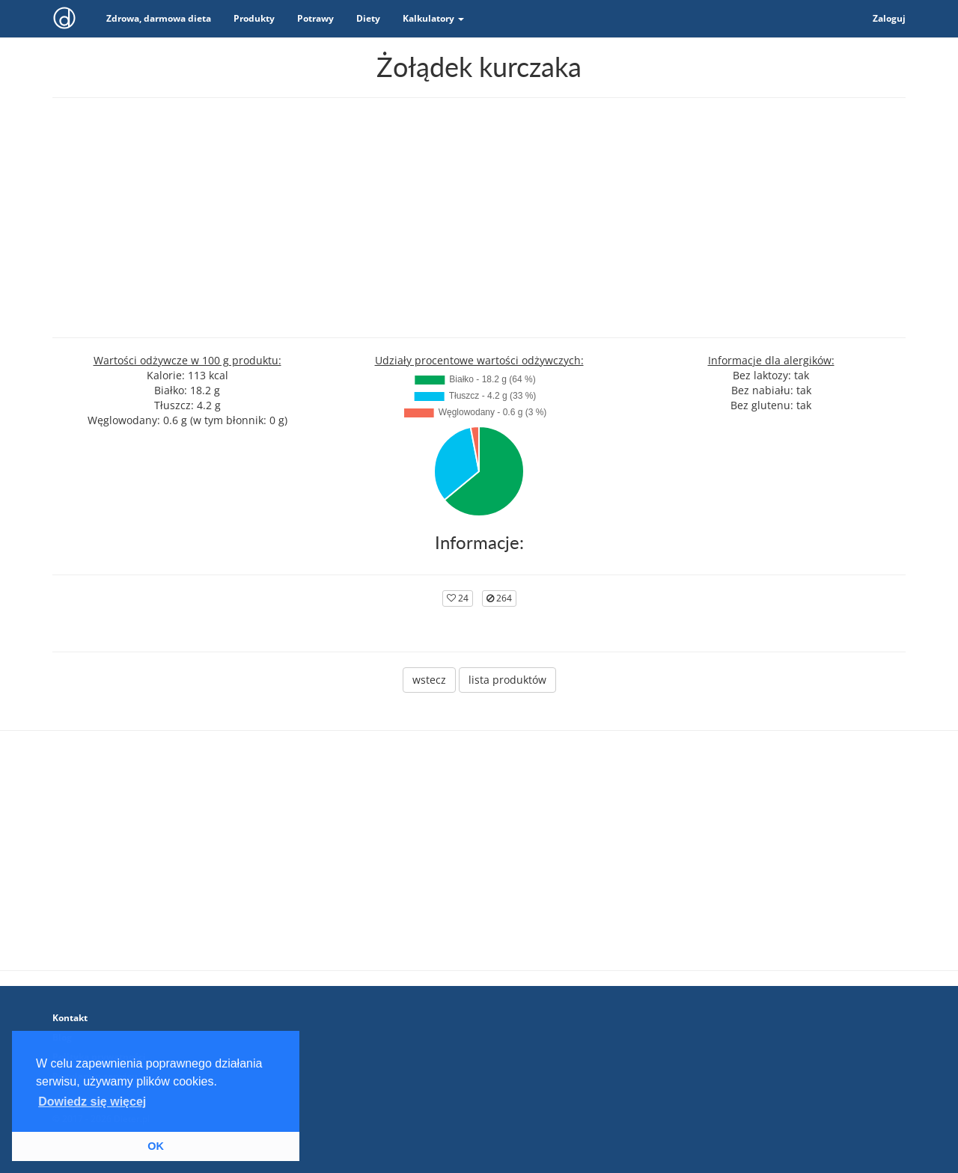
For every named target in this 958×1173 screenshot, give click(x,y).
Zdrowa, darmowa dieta (158, 18)
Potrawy (315, 18)
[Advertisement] (479, 217)
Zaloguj (889, 18)
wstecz (429, 680)
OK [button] (155, 1146)
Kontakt (70, 1017)
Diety (368, 18)
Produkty (254, 18)
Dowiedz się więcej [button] (92, 1101)
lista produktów (507, 680)
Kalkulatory (433, 18)
